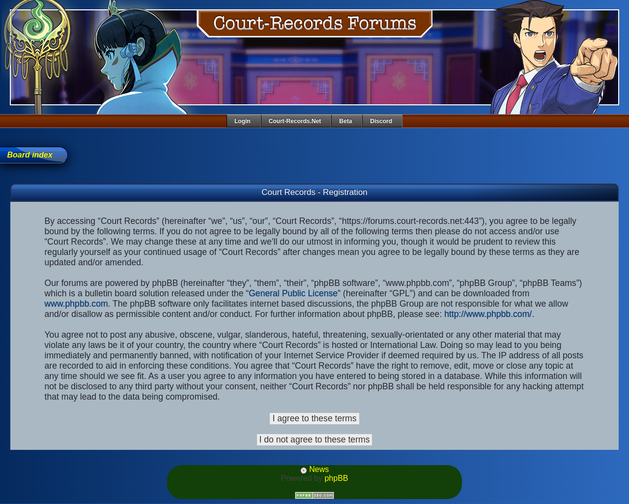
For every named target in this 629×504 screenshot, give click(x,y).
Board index (29, 155)
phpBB (336, 478)
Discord (381, 121)
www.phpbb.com (76, 304)
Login (242, 121)
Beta (345, 121)
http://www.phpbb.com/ (488, 314)
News (314, 469)
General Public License (293, 293)
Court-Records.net (295, 121)
